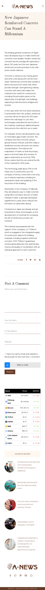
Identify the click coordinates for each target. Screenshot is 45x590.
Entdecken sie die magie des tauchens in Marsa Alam (27, 485)
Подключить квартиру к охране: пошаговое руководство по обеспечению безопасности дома (27, 544)
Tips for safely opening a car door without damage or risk (28, 504)
